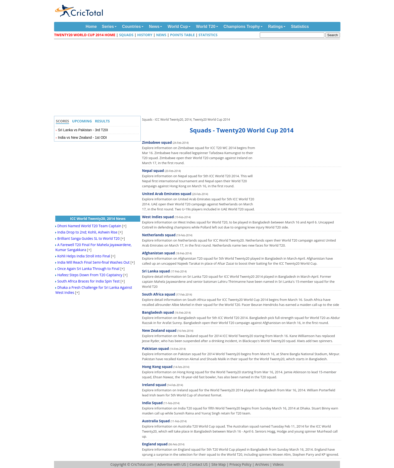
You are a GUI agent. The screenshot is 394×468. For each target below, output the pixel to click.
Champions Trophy (242, 26)
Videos (278, 464)
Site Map (218, 464)
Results (102, 121)
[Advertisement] (198, 78)
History (144, 34)
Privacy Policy (240, 464)
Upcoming (82, 121)
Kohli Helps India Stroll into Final (83, 256)
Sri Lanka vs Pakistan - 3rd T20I (83, 130)
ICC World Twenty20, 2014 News (98, 218)
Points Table (182, 34)
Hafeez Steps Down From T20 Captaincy (89, 274)
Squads (126, 34)
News (154, 26)
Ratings (275, 26)
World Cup (178, 26)
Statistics (300, 26)
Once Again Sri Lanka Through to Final (88, 268)
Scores (62, 121)
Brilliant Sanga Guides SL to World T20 (88, 238)
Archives (262, 464)
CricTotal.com (142, 464)
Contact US (199, 464)
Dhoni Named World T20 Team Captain (89, 225)
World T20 (205, 26)
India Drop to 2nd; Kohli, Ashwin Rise (87, 232)
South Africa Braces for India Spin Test (88, 281)
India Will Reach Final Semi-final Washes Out (93, 262)
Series (108, 26)
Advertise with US (171, 464)
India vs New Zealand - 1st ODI (82, 137)
